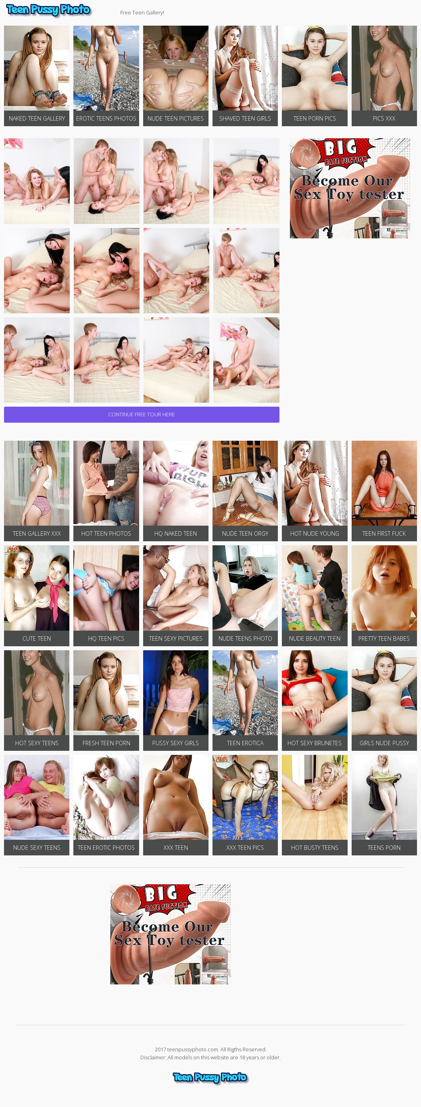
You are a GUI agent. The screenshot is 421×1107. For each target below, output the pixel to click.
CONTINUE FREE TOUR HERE (141, 414)
